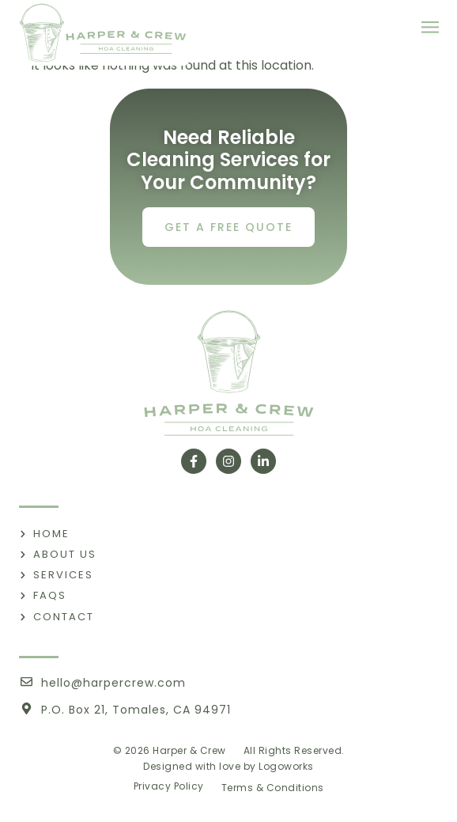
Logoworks (286, 766)
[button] (430, 28)
